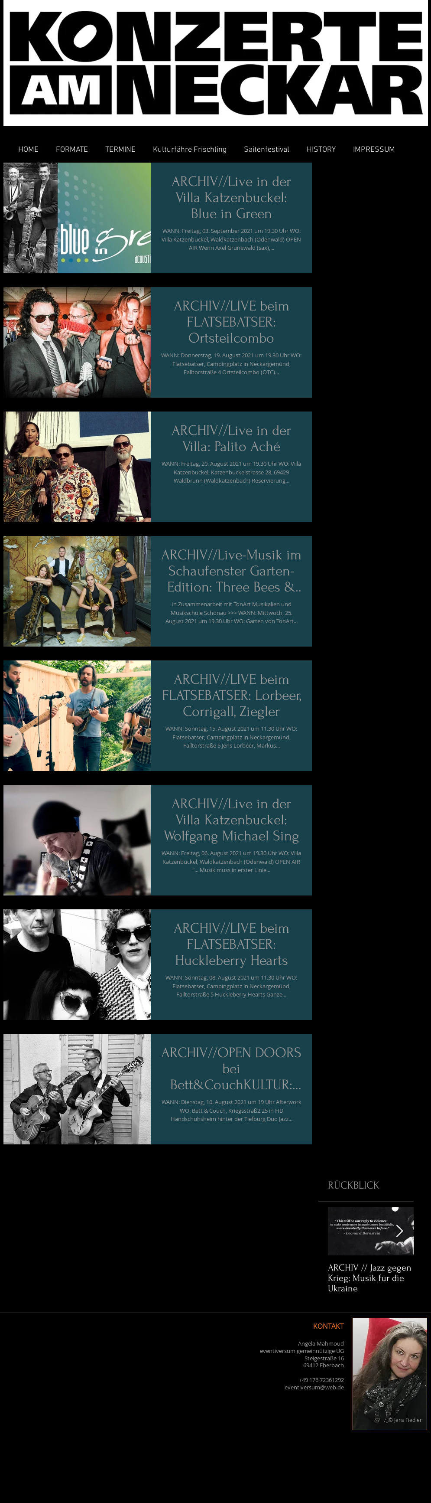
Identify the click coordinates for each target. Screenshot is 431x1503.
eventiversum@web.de (314, 1387)
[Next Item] (400, 1231)
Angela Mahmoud (321, 1343)
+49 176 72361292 (321, 1380)
